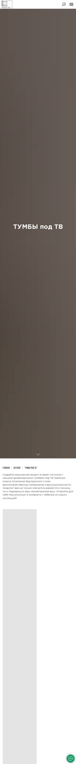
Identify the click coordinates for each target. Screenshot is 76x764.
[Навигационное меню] (71, 4)
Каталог (17, 468)
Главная (6, 468)
